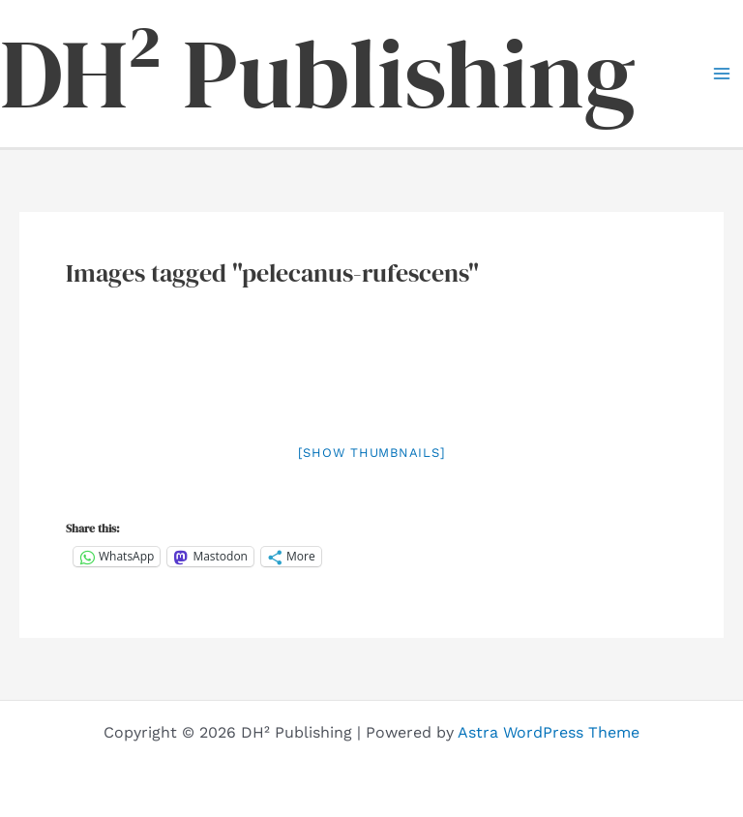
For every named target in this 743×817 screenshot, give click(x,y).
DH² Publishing (318, 73)
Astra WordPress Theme (548, 732)
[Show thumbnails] (372, 452)
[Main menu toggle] (721, 73)
